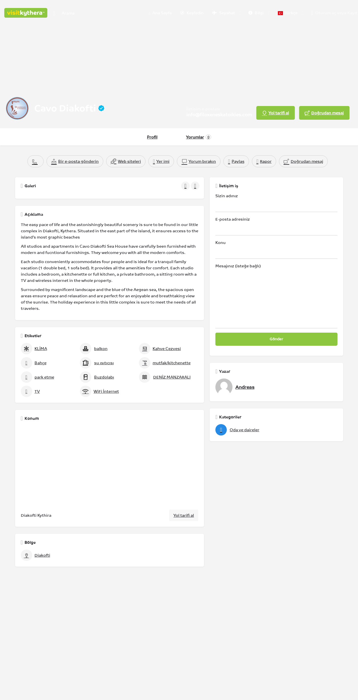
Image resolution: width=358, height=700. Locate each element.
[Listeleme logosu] (17, 108)
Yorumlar (198, 137)
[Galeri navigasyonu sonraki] (196, 186)
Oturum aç (325, 13)
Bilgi (256, 13)
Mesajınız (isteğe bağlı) (276, 296)
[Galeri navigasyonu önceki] (186, 186)
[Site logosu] (26, 12)
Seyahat (223, 13)
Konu (276, 249)
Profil (152, 137)
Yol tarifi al (183, 515)
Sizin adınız (276, 203)
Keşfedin (192, 13)
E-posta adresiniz (276, 226)
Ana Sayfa (160, 13)
